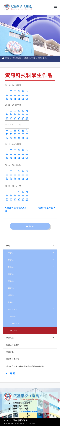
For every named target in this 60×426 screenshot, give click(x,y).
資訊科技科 (29, 58)
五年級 (23, 175)
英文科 (31, 259)
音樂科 (31, 280)
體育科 (31, 288)
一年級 (7, 175)
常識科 (31, 273)
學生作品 (13, 330)
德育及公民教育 (30, 359)
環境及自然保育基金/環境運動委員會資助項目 (25, 366)
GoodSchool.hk (32, 423)
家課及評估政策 (12, 345)
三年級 (15, 95)
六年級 (26, 175)
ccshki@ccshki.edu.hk (28, 411)
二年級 (11, 95)
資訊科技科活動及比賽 (16, 209)
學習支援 (30, 337)
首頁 (7, 58)
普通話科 (31, 302)
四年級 (19, 95)
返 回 (10, 373)
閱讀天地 (30, 352)
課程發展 (16, 58)
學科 (30, 245)
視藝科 (31, 295)
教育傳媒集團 (19, 423)
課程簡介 (13, 316)
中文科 (31, 252)
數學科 (31, 266)
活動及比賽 (14, 323)
